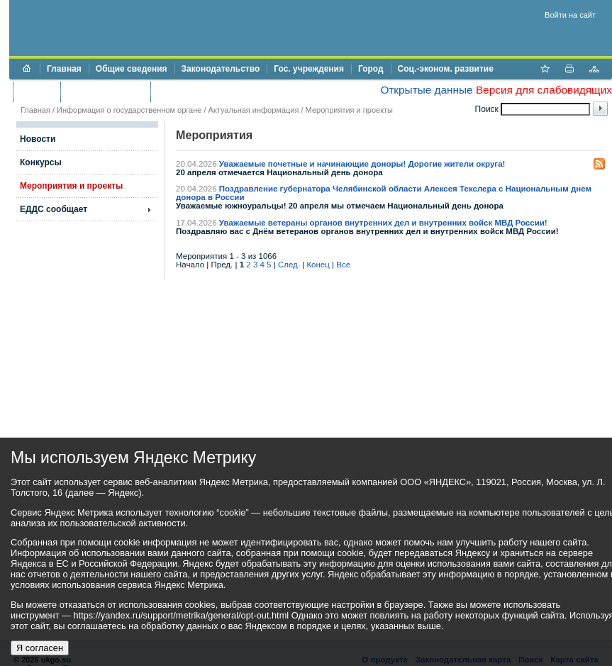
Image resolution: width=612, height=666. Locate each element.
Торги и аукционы (105, 91)
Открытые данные (426, 90)
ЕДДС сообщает (53, 209)
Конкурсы (41, 162)
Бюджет (36, 91)
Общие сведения (131, 69)
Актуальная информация (253, 110)
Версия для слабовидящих (544, 90)
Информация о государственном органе (129, 110)
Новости (37, 139)
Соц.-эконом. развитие (446, 69)
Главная (64, 69)
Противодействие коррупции (218, 91)
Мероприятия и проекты (349, 110)
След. (289, 264)
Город (371, 69)
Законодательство (221, 69)
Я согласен (39, 648)
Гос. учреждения (309, 69)
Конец (317, 264)
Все (343, 264)
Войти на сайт (570, 15)
